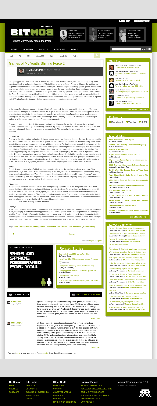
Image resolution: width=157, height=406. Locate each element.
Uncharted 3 (87, 402)
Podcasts (14, 392)
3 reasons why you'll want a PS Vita (128, 103)
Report (93, 318)
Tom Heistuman (116, 304)
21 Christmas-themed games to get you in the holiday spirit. (76, 35)
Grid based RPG (75, 227)
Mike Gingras (35, 70)
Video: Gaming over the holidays (127, 67)
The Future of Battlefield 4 (119, 150)
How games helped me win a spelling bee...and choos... (79, 280)
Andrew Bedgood (117, 192)
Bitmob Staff (32, 389)
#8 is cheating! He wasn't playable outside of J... (126, 307)
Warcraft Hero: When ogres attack (127, 80)
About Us (30, 386)
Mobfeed (13, 389)
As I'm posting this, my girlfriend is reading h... (125, 274)
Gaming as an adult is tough (69, 276)
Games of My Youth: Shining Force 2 (37, 63)
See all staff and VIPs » (138, 109)
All (11, 56)
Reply (98, 318)
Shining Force (39, 227)
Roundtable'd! (104, 30)
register (45, 353)
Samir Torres (116, 213)
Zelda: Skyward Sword (92, 392)
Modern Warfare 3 (90, 399)
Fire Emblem (62, 227)
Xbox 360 (40, 56)
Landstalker (51, 227)
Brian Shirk (16, 302)
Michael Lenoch (117, 172)
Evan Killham (120, 90)
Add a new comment (88, 294)
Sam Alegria (119, 96)
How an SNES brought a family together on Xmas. (134, 35)
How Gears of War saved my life (121, 139)
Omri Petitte (115, 177)
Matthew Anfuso (117, 309)
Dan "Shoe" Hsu (121, 65)
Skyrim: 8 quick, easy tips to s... (133, 249)
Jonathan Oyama (117, 152)
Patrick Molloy (116, 207)
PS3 (29, 56)
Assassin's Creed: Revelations (96, 389)
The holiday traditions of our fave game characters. (105, 35)
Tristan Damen (116, 142)
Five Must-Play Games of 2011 (121, 190)
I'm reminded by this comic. (119, 245)
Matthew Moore (117, 230)
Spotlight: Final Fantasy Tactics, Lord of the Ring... (77, 266)
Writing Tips (59, 399)
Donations (58, 386)
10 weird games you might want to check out (131, 92)
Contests (58, 395)
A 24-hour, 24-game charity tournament (129, 97)
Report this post (95, 241)
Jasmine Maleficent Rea (124, 71)
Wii (51, 56)
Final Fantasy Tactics (23, 227)
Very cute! (112, 291)
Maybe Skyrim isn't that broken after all (124, 155)
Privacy (30, 399)
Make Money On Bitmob (64, 402)
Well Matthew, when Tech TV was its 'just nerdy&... (127, 252)
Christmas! (72, 30)
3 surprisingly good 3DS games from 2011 (74, 254)
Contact (57, 389)
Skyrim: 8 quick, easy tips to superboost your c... (128, 160)
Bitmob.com (17, 25)
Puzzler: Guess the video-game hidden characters (128, 210)
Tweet (72, 234)
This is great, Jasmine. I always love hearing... (126, 257)
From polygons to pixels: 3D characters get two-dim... (78, 271)
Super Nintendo (134, 30)
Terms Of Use (32, 395)
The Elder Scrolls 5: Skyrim (95, 395)
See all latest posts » (139, 217)
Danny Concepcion (118, 271)
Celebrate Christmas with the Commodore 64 (126, 185)
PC (20, 56)
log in (18, 353)
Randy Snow (113, 249)
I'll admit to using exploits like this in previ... (124, 269)
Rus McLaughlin (121, 101)
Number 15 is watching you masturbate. (123, 239)
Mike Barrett (115, 157)
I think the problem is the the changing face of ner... (127, 263)
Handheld (63, 56)
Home (11, 386)
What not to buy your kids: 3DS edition (129, 86)
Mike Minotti (119, 78)
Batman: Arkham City (91, 386)
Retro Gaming (89, 227)
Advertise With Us (62, 392)
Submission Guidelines (37, 392)
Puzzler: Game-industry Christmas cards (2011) (127, 145)
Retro (75, 56)
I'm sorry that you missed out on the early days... (126, 228)
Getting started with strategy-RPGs (122, 205)
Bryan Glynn (115, 260)
